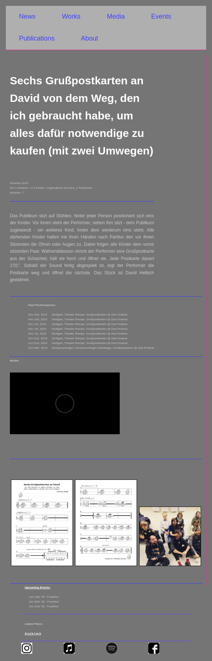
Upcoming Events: (38, 587)
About (89, 38)
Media (116, 16)
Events (161, 16)
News (27, 16)
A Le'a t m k (33, 633)
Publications (37, 38)
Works (71, 16)
